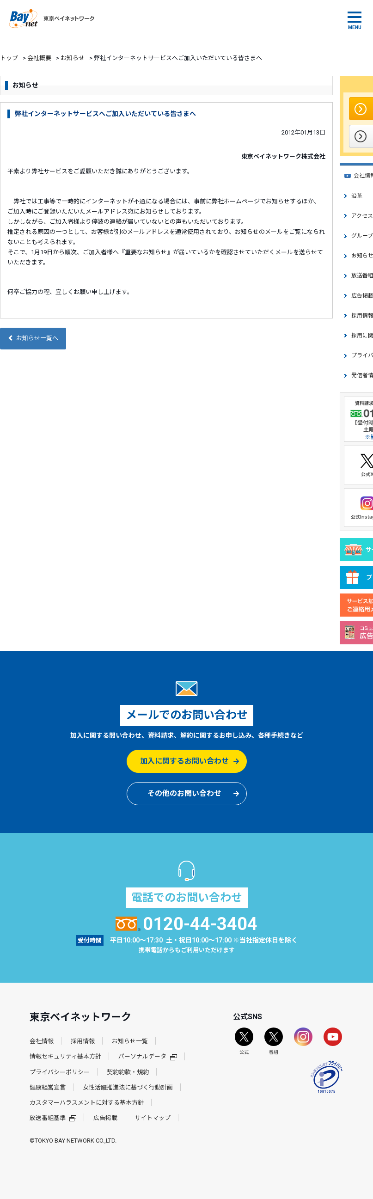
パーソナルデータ (147, 1056)
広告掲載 (105, 1117)
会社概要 (39, 58)
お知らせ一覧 (130, 1041)
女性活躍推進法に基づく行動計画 (128, 1087)
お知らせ (73, 58)
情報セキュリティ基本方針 (65, 1056)
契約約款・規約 (128, 1072)
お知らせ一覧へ (33, 338)
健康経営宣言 (48, 1087)
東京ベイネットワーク (51, 18)
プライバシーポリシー (60, 1072)
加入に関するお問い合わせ (184, 761)
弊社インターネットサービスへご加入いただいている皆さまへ (105, 113)
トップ (9, 58)
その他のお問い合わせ (184, 793)
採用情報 (83, 1041)
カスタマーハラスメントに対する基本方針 (87, 1102)
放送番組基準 (53, 1117)
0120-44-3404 (186, 924)
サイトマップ (153, 1117)
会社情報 (42, 1041)
